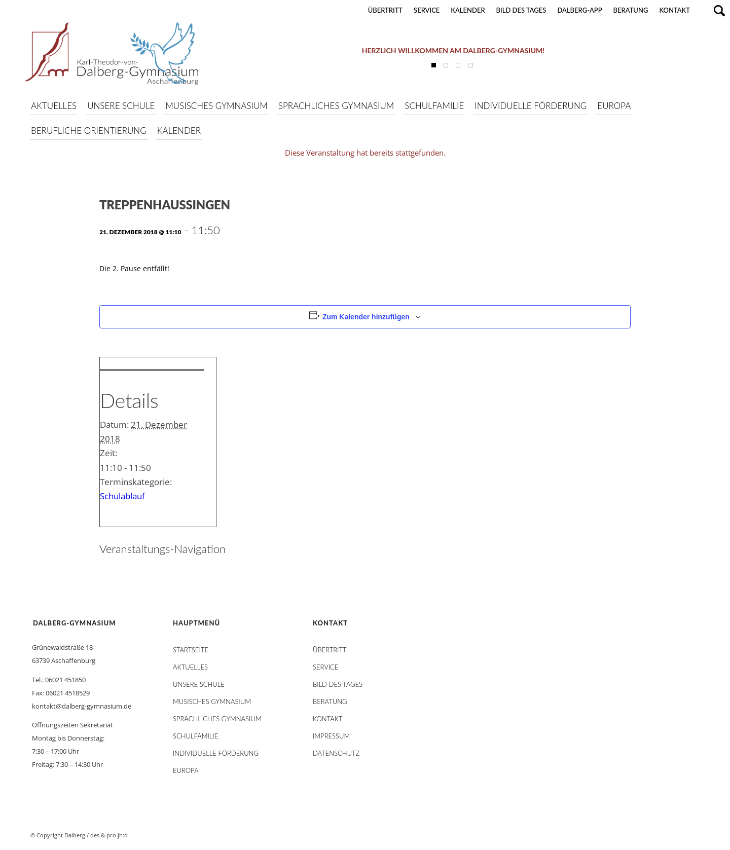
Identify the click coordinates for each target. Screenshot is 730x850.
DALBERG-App (579, 10)
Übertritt (385, 10)
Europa (186, 770)
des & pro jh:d (109, 835)
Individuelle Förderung (216, 753)
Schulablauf (122, 496)
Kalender (468, 10)
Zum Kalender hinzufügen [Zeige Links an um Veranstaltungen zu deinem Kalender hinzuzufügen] (366, 317)
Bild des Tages (521, 10)
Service (427, 10)
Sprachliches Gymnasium (217, 719)
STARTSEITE (190, 650)
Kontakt (674, 10)
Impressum (331, 736)
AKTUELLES (190, 667)
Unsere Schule (199, 684)
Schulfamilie (195, 736)
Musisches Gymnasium (212, 701)
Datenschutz (336, 753)
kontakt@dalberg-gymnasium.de (81, 706)
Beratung (630, 10)
